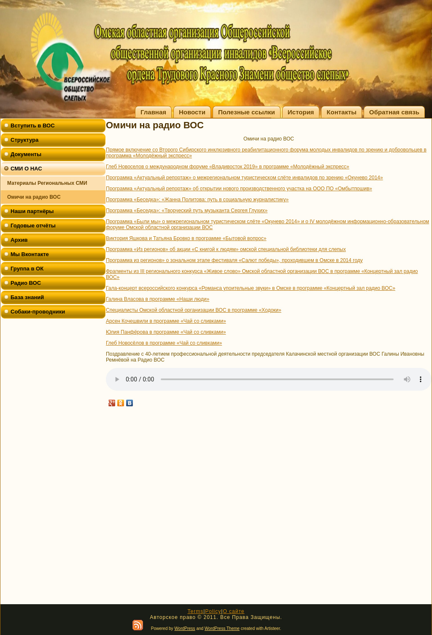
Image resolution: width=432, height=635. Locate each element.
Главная (153, 112)
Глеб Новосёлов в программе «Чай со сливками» (164, 343)
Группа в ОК (27, 268)
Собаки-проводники (38, 311)
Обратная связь (394, 112)
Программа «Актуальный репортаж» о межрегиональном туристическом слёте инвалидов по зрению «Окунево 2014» (244, 178)
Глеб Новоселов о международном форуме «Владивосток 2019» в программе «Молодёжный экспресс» (227, 167)
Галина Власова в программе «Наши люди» (157, 299)
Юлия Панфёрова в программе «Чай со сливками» (166, 332)
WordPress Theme (222, 628)
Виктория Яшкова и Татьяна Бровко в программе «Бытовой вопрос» (186, 238)
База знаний (27, 297)
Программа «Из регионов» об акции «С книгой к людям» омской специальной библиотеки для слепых (226, 249)
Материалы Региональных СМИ (47, 183)
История (301, 112)
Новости (192, 112)
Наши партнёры (32, 211)
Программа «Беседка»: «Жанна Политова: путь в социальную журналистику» (197, 200)
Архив (19, 240)
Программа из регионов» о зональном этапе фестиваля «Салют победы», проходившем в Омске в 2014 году (234, 260)
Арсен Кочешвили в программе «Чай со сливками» (166, 321)
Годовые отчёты (33, 225)
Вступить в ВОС (33, 125)
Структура (24, 140)
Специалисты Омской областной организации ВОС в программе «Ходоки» (193, 310)
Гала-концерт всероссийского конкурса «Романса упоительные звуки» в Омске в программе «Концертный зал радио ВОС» (250, 288)
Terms (195, 611)
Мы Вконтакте (30, 254)
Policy (213, 611)
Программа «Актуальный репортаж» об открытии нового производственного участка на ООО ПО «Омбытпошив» (239, 189)
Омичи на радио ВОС (34, 197)
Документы (26, 154)
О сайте (233, 611)
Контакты (341, 112)
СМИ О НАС (26, 168)
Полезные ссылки (246, 112)
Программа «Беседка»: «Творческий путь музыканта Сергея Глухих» (186, 210)
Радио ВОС (26, 283)
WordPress (184, 628)
